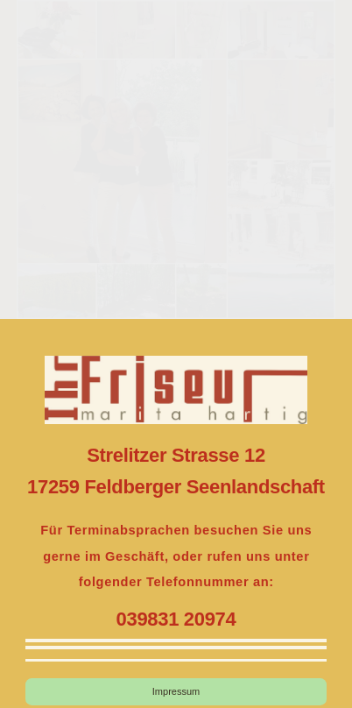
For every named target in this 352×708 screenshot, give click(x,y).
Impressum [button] (176, 691)
